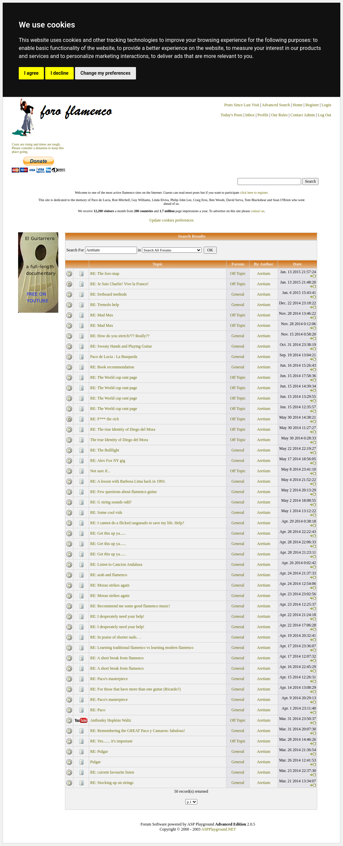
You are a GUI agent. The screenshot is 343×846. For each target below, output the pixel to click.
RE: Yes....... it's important (111, 741)
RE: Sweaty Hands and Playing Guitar (121, 346)
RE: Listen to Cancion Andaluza (116, 564)
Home (297, 105)
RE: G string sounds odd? (110, 502)
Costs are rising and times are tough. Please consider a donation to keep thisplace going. (38, 148)
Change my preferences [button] (105, 73)
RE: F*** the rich (104, 419)
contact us (257, 211)
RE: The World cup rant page (113, 377)
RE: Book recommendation (112, 367)
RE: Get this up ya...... (108, 533)
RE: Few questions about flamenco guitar (123, 491)
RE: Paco (97, 710)
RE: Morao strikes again (109, 585)
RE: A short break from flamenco (117, 658)
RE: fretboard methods (108, 294)
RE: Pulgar (99, 751)
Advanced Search (276, 105)
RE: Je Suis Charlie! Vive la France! (119, 284)
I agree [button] (31, 73)
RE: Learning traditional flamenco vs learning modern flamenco (141, 647)
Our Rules (279, 115)
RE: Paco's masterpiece (109, 678)
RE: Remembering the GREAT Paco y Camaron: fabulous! (137, 730)
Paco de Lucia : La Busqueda (113, 356)
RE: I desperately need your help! (117, 616)
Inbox (250, 115)
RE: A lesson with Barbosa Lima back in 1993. (127, 481)
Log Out (324, 115)
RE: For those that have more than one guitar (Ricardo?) (135, 689)
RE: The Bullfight (104, 450)
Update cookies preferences (171, 220)
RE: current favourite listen (112, 772)
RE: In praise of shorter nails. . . (115, 637)
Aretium (263, 273)
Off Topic (238, 273)
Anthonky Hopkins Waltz (110, 720)
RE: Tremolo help (104, 304)
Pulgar (95, 762)
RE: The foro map (104, 273)
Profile (263, 115)
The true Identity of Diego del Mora (119, 439)
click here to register (253, 192)
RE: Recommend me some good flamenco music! (130, 606)
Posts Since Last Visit (241, 105)
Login (326, 105)
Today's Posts (232, 115)
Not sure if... (100, 471)
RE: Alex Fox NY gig (107, 460)
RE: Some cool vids (106, 512)
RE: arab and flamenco (108, 574)
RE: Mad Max (101, 315)
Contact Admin (302, 115)
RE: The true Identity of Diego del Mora (122, 429)
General (237, 294)
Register (312, 105)
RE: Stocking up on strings (111, 782)
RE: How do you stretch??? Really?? (119, 336)
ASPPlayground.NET (218, 829)
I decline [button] (59, 73)
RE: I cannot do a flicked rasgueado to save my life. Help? (137, 523)
